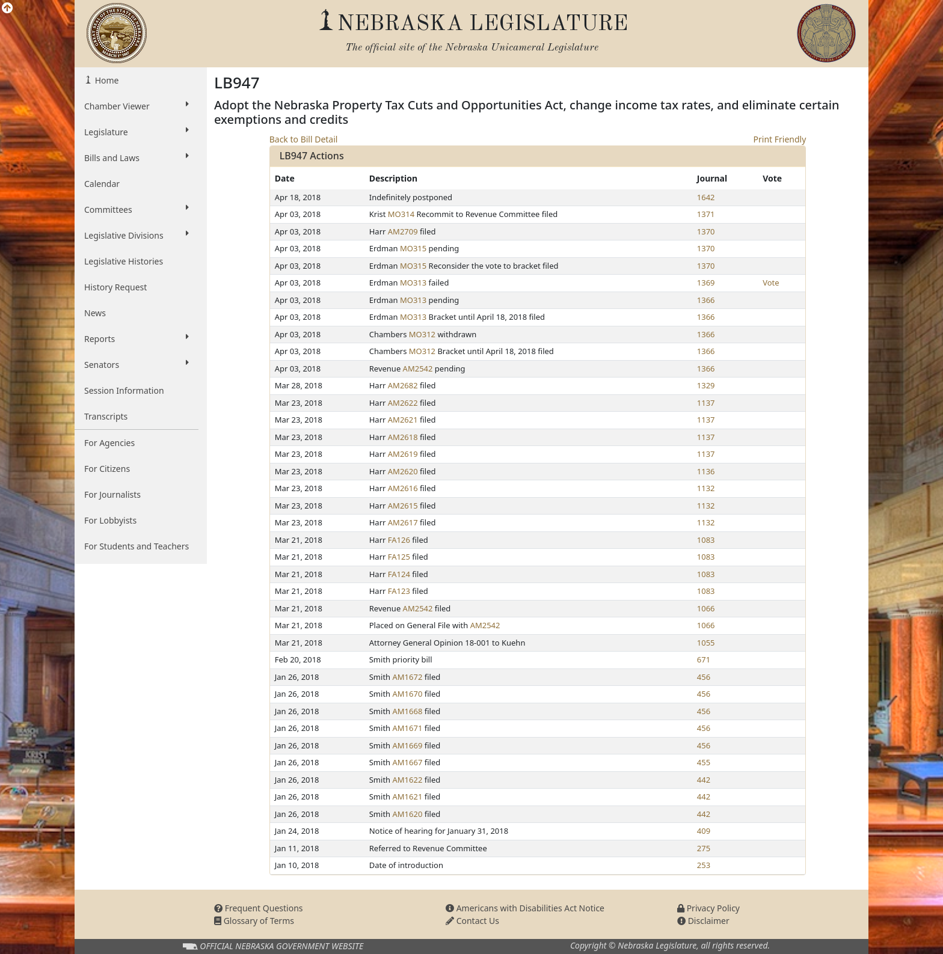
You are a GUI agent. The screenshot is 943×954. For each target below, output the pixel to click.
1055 (706, 642)
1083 (706, 539)
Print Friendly (780, 139)
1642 (706, 197)
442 (703, 779)
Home (105, 80)
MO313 (413, 282)
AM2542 (418, 368)
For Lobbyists (110, 520)
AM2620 (403, 471)
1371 (706, 214)
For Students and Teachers (136, 546)
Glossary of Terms (254, 920)
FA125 (399, 556)
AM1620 (408, 814)
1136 (706, 471)
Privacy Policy (708, 908)
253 (703, 865)
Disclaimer (703, 920)
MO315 (413, 248)
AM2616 (403, 488)
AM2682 (403, 385)
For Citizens (107, 468)
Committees (136, 209)
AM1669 (408, 745)
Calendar (102, 183)
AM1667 (408, 762)
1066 (706, 608)
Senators (136, 364)
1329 (706, 385)
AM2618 (403, 437)
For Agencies (109, 442)
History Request (115, 287)
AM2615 (403, 505)
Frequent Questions (258, 908)
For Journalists (112, 494)
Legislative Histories (123, 261)
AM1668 (408, 711)
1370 (706, 231)
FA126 (399, 539)
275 (703, 848)
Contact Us (472, 920)
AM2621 (403, 419)
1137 (706, 402)
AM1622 (408, 779)
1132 (706, 488)
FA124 (399, 574)
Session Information (124, 390)
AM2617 (403, 522)
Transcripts (105, 416)
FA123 (399, 591)
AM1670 (408, 693)
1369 (706, 282)
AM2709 (403, 231)
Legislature (136, 132)
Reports (136, 338)
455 (703, 762)
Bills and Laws (136, 157)
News (95, 313)
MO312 (422, 334)
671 (703, 659)
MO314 (401, 214)
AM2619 (403, 453)
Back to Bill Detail (303, 139)
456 (703, 676)
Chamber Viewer (136, 106)
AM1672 (408, 676)
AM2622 (403, 402)
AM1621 (408, 796)
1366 (706, 300)
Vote (771, 282)
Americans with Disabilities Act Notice (525, 908)
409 (703, 830)
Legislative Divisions (136, 235)
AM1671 (408, 728)
